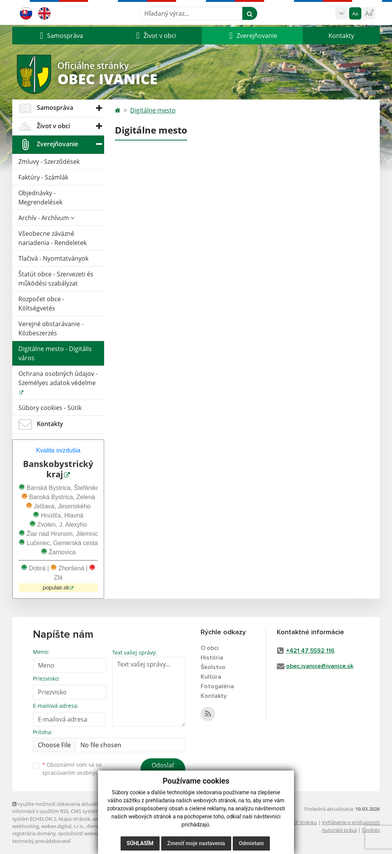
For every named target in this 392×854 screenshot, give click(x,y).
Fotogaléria (217, 686)
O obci (210, 648)
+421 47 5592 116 (310, 651)
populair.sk (56, 588)
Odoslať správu (163, 770)
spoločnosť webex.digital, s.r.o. (92, 833)
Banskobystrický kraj (58, 469)
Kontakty (341, 35)
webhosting (25, 826)
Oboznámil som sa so (81, 768)
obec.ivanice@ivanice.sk (319, 666)
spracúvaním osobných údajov (81, 772)
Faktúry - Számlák (43, 177)
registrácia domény (34, 833)
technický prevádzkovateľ (41, 841)
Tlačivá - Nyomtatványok (53, 258)
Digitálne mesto (153, 110)
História (212, 658)
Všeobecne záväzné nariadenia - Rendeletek (52, 238)
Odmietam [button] (251, 843)
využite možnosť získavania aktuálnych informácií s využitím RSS (59, 807)
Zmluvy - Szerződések (49, 161)
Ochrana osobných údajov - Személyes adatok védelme (58, 378)
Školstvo (213, 667)
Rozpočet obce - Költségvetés (41, 303)
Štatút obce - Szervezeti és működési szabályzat (55, 278)
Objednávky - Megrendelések (40, 197)
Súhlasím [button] (140, 843)
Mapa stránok (74, 818)
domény (96, 826)
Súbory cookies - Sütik (50, 407)
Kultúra (211, 677)
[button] (60, 35)
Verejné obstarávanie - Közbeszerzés (50, 328)
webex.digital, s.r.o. (62, 826)
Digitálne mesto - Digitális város (55, 353)
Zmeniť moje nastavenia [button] (196, 843)
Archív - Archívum (46, 218)
